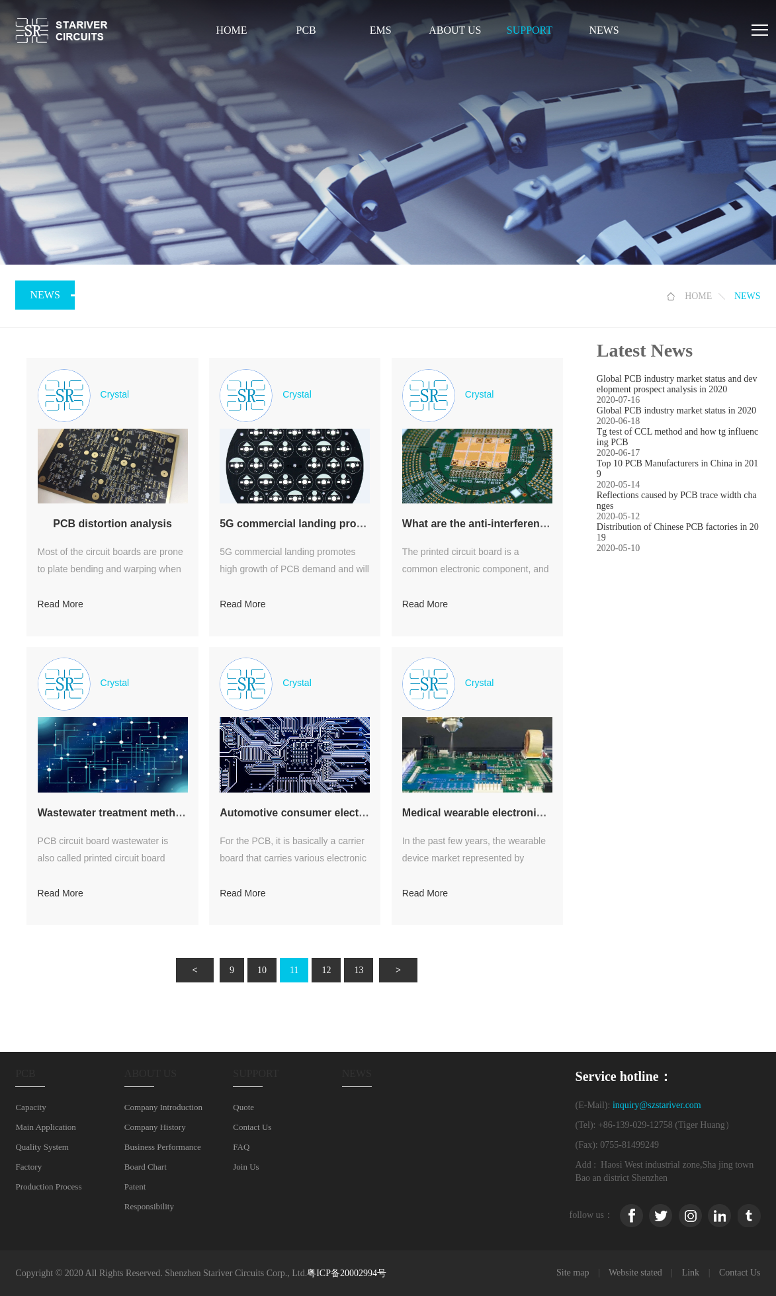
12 (326, 970)
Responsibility (149, 1206)
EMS (381, 30)
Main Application (45, 1127)
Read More (60, 604)
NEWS (604, 30)
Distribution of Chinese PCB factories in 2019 (678, 532)
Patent (135, 1186)
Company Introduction (163, 1107)
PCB (306, 30)
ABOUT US (455, 30)
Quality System (42, 1147)
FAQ (241, 1147)
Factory (28, 1167)
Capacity (30, 1107)
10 (262, 970)
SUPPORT (529, 30)
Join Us (246, 1167)
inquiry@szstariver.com (657, 1105)
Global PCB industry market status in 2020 (676, 410)
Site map (572, 1272)
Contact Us (252, 1127)
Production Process (48, 1186)
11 (294, 970)
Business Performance (162, 1147)
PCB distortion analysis (112, 523)
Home (231, 30)
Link (690, 1272)
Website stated (635, 1272)
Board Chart (145, 1167)
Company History (155, 1127)
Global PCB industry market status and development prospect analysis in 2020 (677, 384)
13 (358, 970)
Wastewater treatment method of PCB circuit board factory (185, 812)
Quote (243, 1107)
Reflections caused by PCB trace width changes (677, 500)
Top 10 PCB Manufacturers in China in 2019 (677, 468)
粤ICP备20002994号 (346, 1273)
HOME (698, 296)
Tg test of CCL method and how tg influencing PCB (677, 437)
